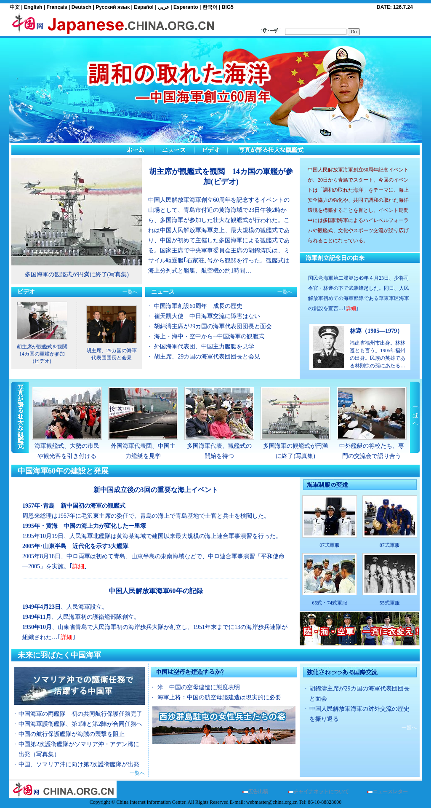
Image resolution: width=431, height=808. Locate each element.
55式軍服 (390, 603)
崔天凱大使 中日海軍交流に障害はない (207, 316)
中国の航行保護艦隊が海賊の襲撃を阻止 (72, 734)
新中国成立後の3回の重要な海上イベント (155, 489)
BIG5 (228, 7)
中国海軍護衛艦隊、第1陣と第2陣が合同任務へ (80, 724)
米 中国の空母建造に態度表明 (198, 687)
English (33, 7)
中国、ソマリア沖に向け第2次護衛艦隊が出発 (79, 764)
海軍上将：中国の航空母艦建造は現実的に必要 (219, 697)
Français (56, 7)
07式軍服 (329, 545)
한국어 (210, 7)
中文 (15, 7)
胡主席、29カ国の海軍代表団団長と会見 (207, 356)
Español (144, 7)
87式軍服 (390, 545)
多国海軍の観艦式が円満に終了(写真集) (77, 274)
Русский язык (113, 7)
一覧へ (130, 292)
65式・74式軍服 (329, 603)
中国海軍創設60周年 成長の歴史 (198, 306)
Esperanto (185, 7)
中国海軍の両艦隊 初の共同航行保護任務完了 (80, 714)
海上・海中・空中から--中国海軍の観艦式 (209, 336)
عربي (163, 7)
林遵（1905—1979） (376, 331)
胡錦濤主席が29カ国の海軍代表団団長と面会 (213, 326)
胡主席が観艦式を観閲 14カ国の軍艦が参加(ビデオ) (44, 354)
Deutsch (81, 7)
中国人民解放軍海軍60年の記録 (156, 590)
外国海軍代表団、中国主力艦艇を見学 (204, 346)
